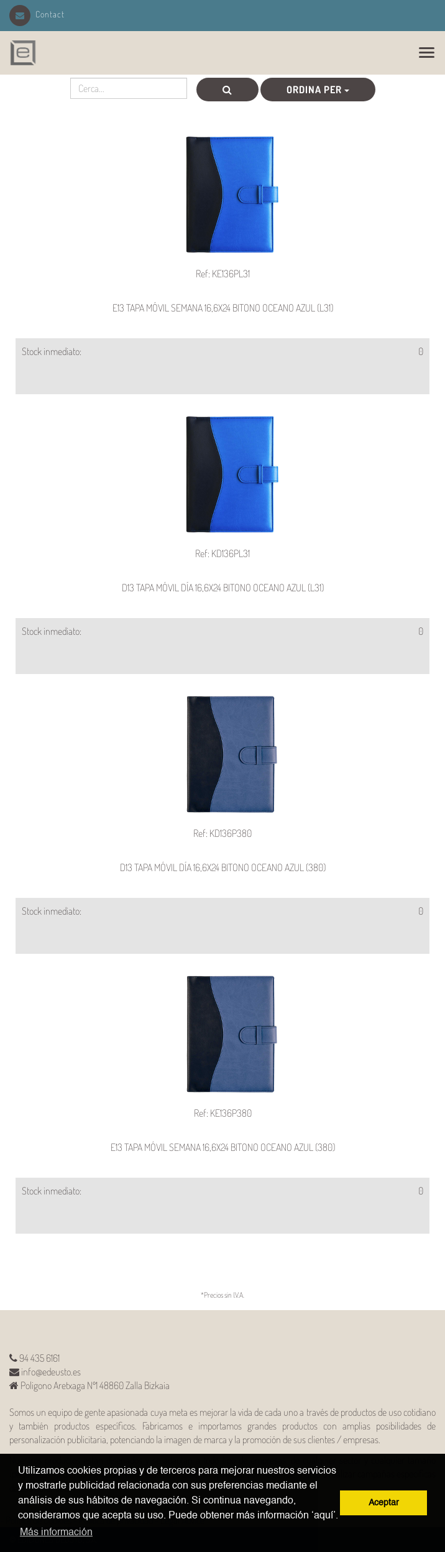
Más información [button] (56, 1533)
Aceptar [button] (384, 1503)
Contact (37, 14)
